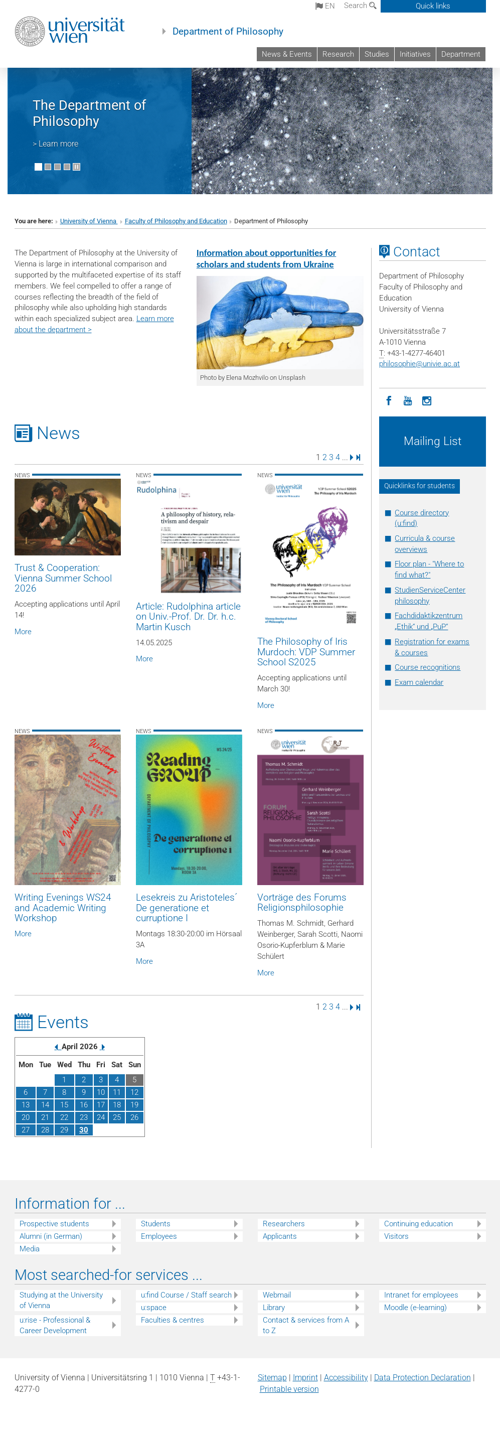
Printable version (289, 1389)
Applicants (280, 1236)
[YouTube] (407, 399)
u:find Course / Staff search (186, 1295)
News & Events (287, 54)
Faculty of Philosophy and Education (176, 221)
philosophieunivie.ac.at (419, 363)
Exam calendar (419, 682)
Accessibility (346, 1377)
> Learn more (55, 144)
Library (274, 1307)
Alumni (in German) (51, 1236)
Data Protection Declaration (422, 1377)
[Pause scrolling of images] (76, 167)
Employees (159, 1236)
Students (156, 1223)
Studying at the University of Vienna (61, 1300)
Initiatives (415, 54)
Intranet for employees (421, 1295)
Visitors (396, 1236)
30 (83, 1129)
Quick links (433, 6)
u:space (153, 1307)
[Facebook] (388, 399)
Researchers (284, 1223)
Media (30, 1248)
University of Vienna (89, 221)
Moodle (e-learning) (415, 1307)
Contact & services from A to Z (306, 1325)
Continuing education (418, 1223)
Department (460, 54)
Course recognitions (427, 667)
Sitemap (272, 1377)
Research (338, 54)
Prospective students (54, 1223)
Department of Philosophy (228, 31)
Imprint (305, 1377)
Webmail (277, 1295)
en (325, 6)
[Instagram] (426, 399)
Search (360, 5)
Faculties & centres (172, 1320)
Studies (377, 54)
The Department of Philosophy (89, 113)
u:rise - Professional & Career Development (55, 1325)
